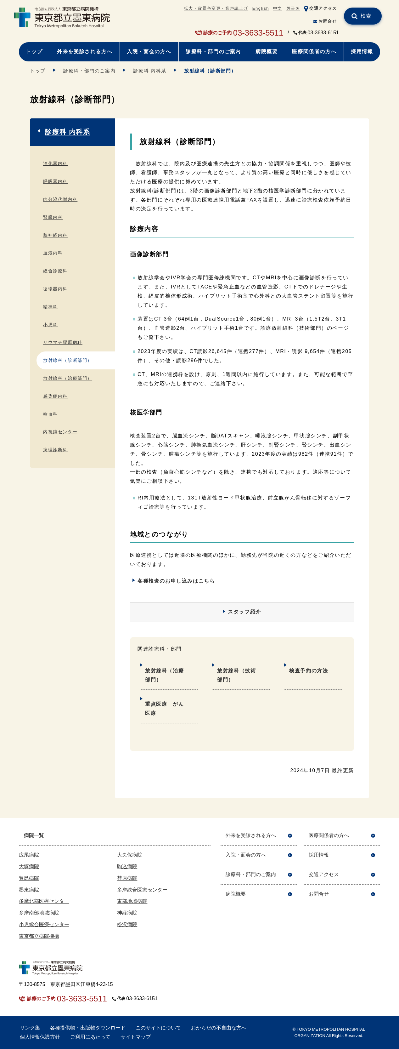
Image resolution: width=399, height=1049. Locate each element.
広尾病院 (29, 855)
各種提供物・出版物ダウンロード (88, 1027)
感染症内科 (55, 396)
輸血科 (50, 414)
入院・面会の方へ (149, 51)
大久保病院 (129, 855)
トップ (34, 51)
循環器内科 (55, 288)
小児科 (50, 324)
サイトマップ (136, 1037)
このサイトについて (158, 1027)
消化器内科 (55, 163)
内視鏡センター (60, 431)
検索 (366, 16)
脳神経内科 (55, 235)
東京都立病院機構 (39, 936)
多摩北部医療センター (44, 901)
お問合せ (327, 21)
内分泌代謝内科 (60, 199)
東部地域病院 (132, 901)
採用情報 (362, 51)
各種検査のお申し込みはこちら (176, 581)
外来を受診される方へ (84, 51)
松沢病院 (127, 924)
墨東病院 (29, 889)
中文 (277, 8)
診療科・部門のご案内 (213, 51)
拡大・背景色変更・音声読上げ (216, 8)
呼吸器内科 (55, 181)
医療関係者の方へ (314, 51)
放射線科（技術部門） (236, 675)
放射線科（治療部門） (164, 675)
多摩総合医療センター (142, 889)
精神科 (50, 306)
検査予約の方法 (308, 670)
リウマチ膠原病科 (62, 342)
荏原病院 (127, 878)
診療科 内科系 (149, 70)
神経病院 (127, 912)
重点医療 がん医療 (164, 708)
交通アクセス (323, 8)
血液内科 (53, 252)
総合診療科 (55, 270)
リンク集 (30, 1027)
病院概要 (267, 51)
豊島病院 (29, 878)
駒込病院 (127, 866)
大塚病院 (29, 866)
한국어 (293, 8)
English (260, 8)
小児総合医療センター (44, 924)
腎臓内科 (53, 217)
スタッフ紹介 (244, 611)
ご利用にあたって (90, 1037)
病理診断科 (55, 449)
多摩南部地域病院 (39, 912)
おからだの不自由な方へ (218, 1027)
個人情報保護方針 (40, 1037)
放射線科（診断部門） (67, 360)
